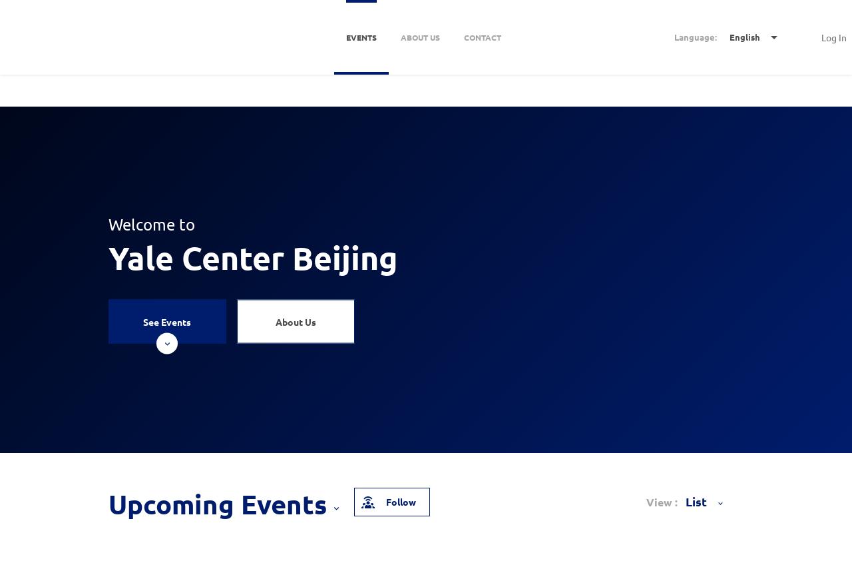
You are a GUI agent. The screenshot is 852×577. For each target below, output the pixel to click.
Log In (834, 37)
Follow (388, 502)
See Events (167, 329)
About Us (296, 321)
